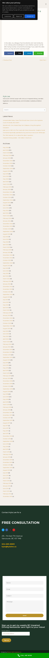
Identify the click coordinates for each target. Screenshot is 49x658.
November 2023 (7, 226)
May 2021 (5, 305)
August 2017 (6, 423)
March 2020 (6, 341)
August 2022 (6, 265)
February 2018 (7, 407)
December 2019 (7, 349)
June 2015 (6, 475)
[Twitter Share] (19, 53)
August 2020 (6, 328)
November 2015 (7, 462)
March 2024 (6, 215)
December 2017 (7, 412)
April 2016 (5, 449)
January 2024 (7, 221)
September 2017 (7, 420)
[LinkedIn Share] (28, 53)
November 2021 (7, 289)
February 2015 (7, 483)
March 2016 (6, 452)
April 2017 (5, 433)
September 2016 (7, 441)
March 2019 (6, 373)
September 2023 (8, 231)
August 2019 (6, 360)
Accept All (30, 16)
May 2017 (5, 430)
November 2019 (7, 352)
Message (8, 599)
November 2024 (7, 194)
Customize (7, 16)
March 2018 (6, 404)
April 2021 (5, 307)
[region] (19, 10)
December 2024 (8, 192)
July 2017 (5, 425)
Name (7, 580)
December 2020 (8, 318)
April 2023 (6, 244)
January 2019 (6, 378)
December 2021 (7, 286)
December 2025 (7, 160)
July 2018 (5, 394)
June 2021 (6, 302)
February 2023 (7, 249)
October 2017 (7, 417)
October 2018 (7, 386)
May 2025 (6, 179)
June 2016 (6, 444)
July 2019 (5, 362)
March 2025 (6, 184)
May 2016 (5, 446)
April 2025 (6, 181)
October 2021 (7, 291)
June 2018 (6, 396)
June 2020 (6, 333)
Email (7, 586)
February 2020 (7, 344)
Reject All (19, 16)
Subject (8, 593)
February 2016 (7, 454)
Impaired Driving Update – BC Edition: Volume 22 (17, 137)
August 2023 (6, 234)
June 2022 (6, 271)
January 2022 (7, 284)
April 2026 (6, 150)
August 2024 (6, 202)
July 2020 (5, 331)
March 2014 (6, 491)
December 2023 (7, 223)
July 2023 (5, 236)
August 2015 (6, 470)
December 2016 (7, 436)
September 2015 (7, 467)
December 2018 (7, 381)
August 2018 (6, 391)
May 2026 (6, 147)
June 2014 (6, 488)
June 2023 (6, 239)
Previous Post (7, 60)
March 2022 (6, 278)
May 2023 (6, 242)
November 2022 (7, 257)
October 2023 (7, 229)
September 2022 (8, 263)
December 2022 (7, 255)
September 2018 (8, 389)
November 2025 (7, 163)
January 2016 (6, 457)
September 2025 (8, 168)
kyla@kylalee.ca (9, 547)
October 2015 (7, 465)
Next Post (43, 60)
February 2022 (7, 281)
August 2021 (6, 297)
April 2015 (5, 478)
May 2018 (5, 399)
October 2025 (7, 166)
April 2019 (5, 370)
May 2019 (5, 368)
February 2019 (7, 375)
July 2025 (5, 173)
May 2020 (6, 336)
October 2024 (7, 197)
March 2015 (6, 480)
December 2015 (7, 459)
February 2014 (7, 493)
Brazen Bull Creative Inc (14, 652)
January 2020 (7, 347)
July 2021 (5, 299)
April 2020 (6, 339)
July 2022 (5, 268)
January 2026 (7, 158)
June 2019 (6, 365)
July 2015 (5, 472)
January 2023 (7, 252)
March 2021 (6, 310)
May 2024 (6, 210)
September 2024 (8, 200)
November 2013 (7, 496)
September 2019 (7, 357)
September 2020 (8, 326)
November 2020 (8, 320)
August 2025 (6, 171)
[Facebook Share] (9, 53)
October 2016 (7, 438)
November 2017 (7, 415)
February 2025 (7, 187)
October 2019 (7, 354)
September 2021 (7, 294)
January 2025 (7, 189)
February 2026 (7, 155)
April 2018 (6, 402)
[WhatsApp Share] (39, 53)
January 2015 (6, 486)
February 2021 (7, 312)
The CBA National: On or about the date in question (18, 135)
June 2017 (6, 428)
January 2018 (6, 410)
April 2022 (6, 276)
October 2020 (7, 323)
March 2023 (6, 247)
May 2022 (6, 273)
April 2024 (6, 213)
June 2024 (6, 208)
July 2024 (5, 205)
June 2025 (6, 176)
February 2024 (7, 218)
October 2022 (7, 260)
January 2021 (6, 315)
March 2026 (6, 152)
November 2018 (7, 383)
